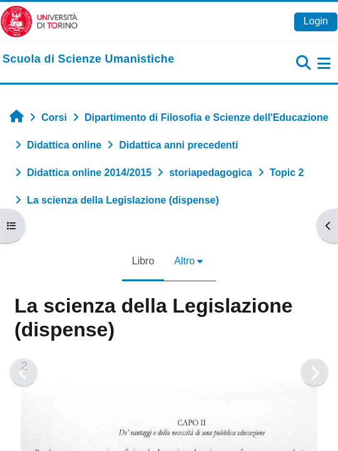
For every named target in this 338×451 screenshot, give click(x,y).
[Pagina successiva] (314, 372)
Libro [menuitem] (143, 261)
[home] (89, 59)
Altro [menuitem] (184, 261)
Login (316, 21)
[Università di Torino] (39, 21)
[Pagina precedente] (23, 372)
